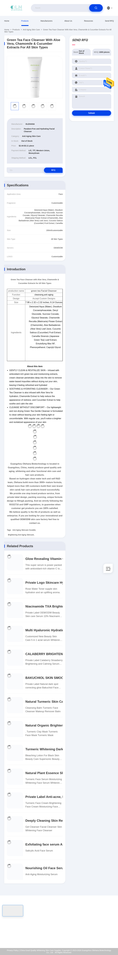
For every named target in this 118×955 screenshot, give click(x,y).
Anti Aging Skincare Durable (23, 530)
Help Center (103, 938)
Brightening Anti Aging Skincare (21, 535)
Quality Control (104, 927)
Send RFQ (109, 21)
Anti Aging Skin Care (31, 30)
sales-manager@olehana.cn (21, 927)
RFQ (53, 170)
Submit (91, 113)
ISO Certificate (104, 921)
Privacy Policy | (13, 950)
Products (25, 21)
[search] (96, 8)
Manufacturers (46, 21)
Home (6, 21)
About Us (68, 21)
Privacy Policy (103, 932)
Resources (88, 21)
